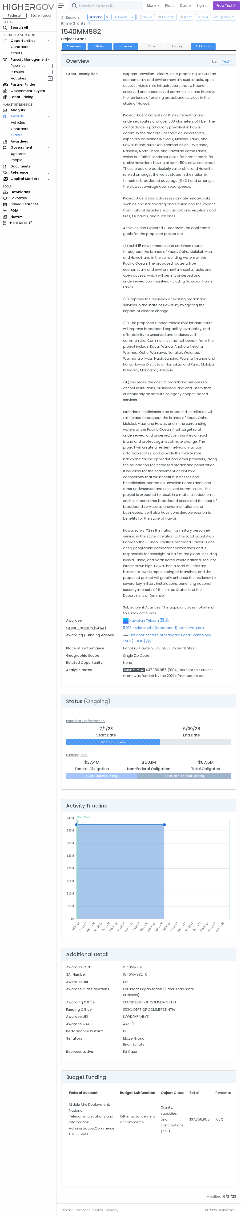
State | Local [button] (41, 15)
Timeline (125, 46)
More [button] (152, 5)
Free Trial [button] (227, 5)
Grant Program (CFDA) (86, 627)
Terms (98, 1210)
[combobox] (140, 5)
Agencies (19, 153)
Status (100, 46)
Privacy (112, 1210)
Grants (16, 53)
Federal (14, 15)
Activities (18, 78)
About (67, 1210)
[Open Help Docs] (88, 23)
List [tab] (215, 61)
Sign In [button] (202, 5)
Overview (74, 46)
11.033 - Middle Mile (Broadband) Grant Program (163, 627)
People (16, 160)
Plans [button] (169, 5)
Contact (83, 1210)
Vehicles (18, 122)
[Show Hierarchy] (167, 620)
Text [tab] (225, 61)
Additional (203, 46)
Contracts (19, 46)
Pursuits (17, 72)
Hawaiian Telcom (144, 620)
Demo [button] (185, 5)
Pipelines (18, 65)
